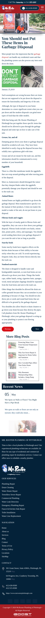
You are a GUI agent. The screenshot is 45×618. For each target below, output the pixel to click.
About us (5, 531)
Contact (5, 542)
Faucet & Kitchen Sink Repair (13, 509)
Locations (5, 553)
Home (4, 528)
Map (13, 571)
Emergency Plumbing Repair (13, 505)
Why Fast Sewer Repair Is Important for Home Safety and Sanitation (27, 355)
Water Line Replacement (11, 516)
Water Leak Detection (10, 502)
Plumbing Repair (8, 484)
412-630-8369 (31, 8)
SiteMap (5, 556)
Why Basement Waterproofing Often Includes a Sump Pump (26, 375)
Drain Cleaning (8, 487)
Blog (4, 539)
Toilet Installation (8, 512)
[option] (22, 413)
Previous (8, 329)
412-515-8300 (11, 588)
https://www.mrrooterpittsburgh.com (19, 593)
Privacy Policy (7, 549)
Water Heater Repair (10, 491)
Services (5, 535)
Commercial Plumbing (10, 498)
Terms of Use (7, 546)
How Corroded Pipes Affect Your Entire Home (27, 364)
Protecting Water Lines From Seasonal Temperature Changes (27, 345)
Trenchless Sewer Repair (11, 495)
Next (37, 329)
